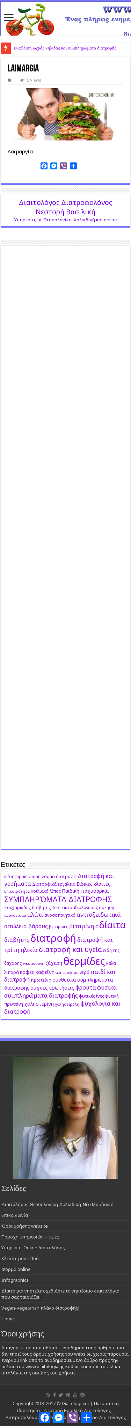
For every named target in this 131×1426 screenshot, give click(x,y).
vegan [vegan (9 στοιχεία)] (34, 876)
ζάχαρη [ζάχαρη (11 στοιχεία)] (53, 963)
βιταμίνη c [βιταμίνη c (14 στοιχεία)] (83, 926)
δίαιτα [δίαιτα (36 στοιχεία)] (112, 924)
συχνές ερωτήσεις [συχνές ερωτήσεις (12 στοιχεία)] (52, 987)
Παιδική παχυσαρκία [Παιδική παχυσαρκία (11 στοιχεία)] (85, 890)
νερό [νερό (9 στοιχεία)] (84, 972)
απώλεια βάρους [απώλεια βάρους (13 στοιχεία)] (26, 926)
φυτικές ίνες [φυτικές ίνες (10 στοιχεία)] (91, 996)
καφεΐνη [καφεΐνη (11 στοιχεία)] (45, 972)
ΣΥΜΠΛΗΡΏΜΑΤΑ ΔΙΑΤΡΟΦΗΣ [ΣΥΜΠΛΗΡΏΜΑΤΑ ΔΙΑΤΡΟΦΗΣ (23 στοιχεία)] (58, 899)
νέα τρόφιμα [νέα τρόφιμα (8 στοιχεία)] (67, 972)
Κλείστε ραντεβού (20, 1258)
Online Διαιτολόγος (105, 1417)
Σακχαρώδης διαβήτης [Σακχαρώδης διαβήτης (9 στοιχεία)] (27, 907)
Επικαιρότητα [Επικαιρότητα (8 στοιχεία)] (17, 891)
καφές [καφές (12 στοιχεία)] (27, 971)
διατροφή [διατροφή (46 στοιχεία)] (53, 938)
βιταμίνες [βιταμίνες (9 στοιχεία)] (58, 926)
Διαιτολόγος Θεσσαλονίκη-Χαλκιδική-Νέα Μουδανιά (57, 1204)
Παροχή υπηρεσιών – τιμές (30, 1237)
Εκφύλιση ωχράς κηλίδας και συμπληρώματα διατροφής (65, 48)
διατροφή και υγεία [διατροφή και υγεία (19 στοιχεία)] (70, 949)
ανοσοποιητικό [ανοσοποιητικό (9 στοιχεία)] (59, 915)
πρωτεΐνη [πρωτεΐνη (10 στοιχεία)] (41, 980)
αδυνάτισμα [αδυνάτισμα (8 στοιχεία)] (15, 915)
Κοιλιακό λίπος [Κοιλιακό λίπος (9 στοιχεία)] (46, 891)
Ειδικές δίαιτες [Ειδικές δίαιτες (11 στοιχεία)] (93, 883)
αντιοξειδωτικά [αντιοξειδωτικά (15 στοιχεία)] (99, 914)
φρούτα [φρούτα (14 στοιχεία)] (85, 987)
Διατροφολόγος (22, 1417)
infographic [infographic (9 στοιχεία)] (15, 876)
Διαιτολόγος (97, 1410)
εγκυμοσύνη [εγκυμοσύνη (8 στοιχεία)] (33, 963)
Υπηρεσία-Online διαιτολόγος (33, 1247)
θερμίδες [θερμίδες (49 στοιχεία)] (84, 961)
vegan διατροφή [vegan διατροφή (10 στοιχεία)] (59, 876)
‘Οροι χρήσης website (24, 1226)
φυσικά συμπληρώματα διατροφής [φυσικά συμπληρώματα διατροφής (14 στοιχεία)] (60, 991)
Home (7, 1319)
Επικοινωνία (14, 1215)
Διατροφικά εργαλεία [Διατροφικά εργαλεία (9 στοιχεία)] (53, 884)
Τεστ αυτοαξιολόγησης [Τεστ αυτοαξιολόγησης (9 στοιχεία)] (75, 907)
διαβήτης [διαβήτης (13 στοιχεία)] (16, 940)
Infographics (15, 1280)
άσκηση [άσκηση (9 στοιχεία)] (106, 907)
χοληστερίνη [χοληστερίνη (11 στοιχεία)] (39, 1003)
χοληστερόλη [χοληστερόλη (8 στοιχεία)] (67, 1004)
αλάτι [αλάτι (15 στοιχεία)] (35, 914)
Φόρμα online (16, 1269)
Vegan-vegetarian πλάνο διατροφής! (40, 1308)
